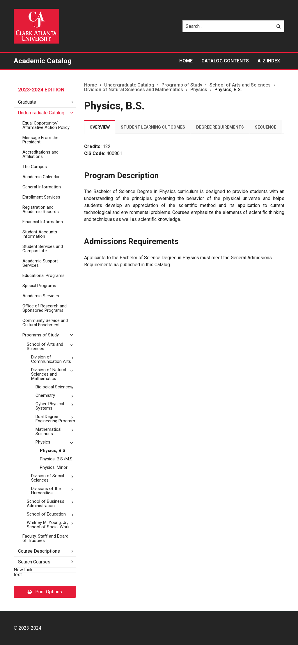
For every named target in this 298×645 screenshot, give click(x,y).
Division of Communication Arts (51, 359)
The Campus (34, 166)
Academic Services (40, 295)
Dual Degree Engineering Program (55, 419)
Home (186, 61)
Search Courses (34, 562)
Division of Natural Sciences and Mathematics (48, 374)
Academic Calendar (41, 176)
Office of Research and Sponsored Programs (44, 308)
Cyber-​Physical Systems (50, 406)
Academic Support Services (40, 263)
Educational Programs (43, 275)
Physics (43, 442)
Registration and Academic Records (40, 209)
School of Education (46, 514)
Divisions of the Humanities (46, 491)
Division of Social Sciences (47, 478)
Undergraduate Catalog (41, 113)
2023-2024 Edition (41, 90)
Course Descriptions (39, 551)
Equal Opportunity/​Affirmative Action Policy (46, 125)
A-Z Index (269, 61)
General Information (41, 187)
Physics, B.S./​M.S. (56, 459)
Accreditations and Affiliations (40, 154)
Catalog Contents (225, 61)
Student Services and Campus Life (42, 248)
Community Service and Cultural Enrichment (45, 322)
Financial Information (42, 221)
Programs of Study (40, 335)
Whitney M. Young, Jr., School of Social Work (48, 524)
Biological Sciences (54, 387)
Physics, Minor (54, 467)
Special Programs (39, 285)
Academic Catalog (43, 61)
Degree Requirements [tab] (220, 127)
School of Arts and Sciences (45, 346)
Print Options (45, 591)
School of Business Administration (45, 503)
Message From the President (40, 140)
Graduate (27, 102)
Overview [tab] (100, 127)
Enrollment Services (41, 197)
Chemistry (45, 395)
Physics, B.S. (53, 450)
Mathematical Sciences (48, 431)
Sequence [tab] (265, 127)
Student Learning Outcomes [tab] (153, 127)
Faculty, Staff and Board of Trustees (45, 538)
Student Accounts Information (39, 234)
